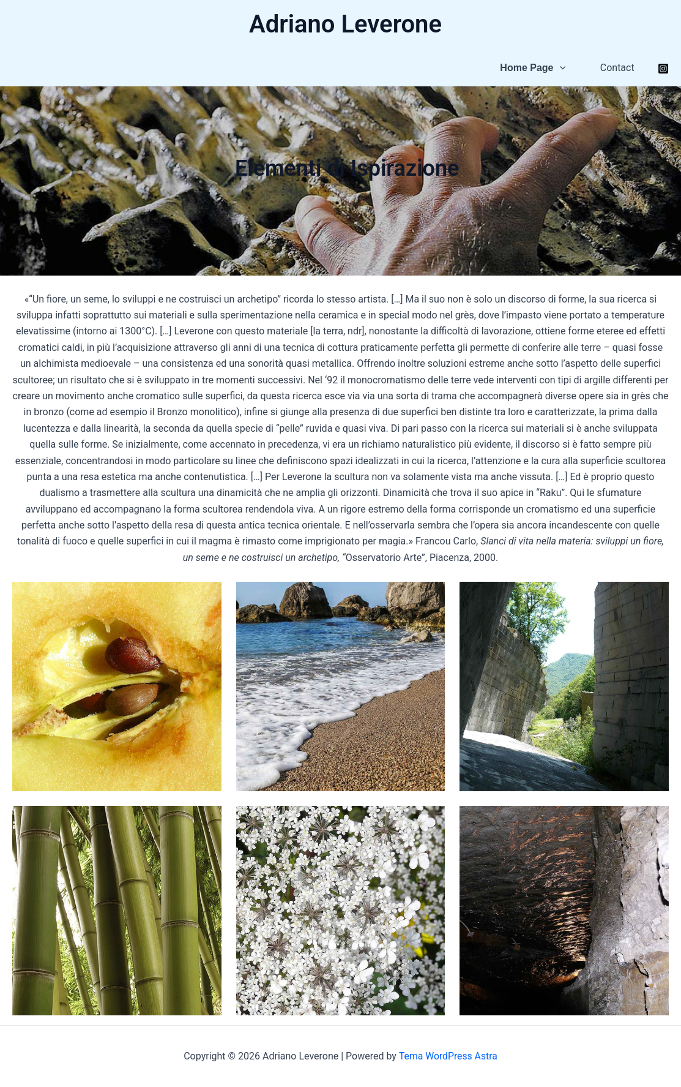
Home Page (537, 68)
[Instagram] (663, 68)
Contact (618, 67)
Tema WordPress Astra (447, 1056)
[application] (563, 68)
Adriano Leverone (345, 24)
